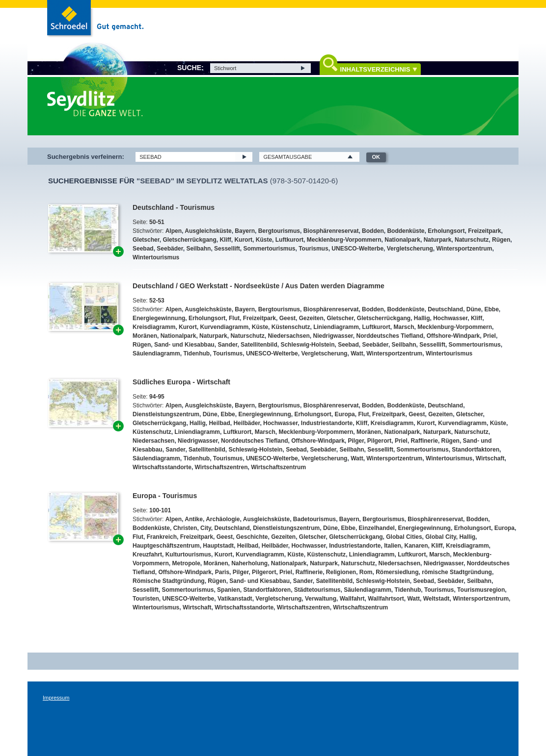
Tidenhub (196, 353)
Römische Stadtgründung (169, 581)
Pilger (356, 440)
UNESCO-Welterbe (357, 248)
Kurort (243, 239)
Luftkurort (289, 239)
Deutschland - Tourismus (174, 207)
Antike (194, 519)
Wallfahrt (352, 598)
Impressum (56, 698)
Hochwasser (450, 318)
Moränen (145, 335)
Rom (366, 572)
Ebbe (491, 309)
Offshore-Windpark (453, 335)
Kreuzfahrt (147, 554)
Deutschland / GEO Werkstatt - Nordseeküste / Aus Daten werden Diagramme (258, 286)
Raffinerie (424, 440)
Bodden (373, 230)
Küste (264, 239)
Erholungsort (446, 230)
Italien (392, 545)
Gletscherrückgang (189, 239)
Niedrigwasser (333, 335)
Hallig (422, 318)
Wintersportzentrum (464, 248)
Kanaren (416, 545)
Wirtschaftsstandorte (162, 467)
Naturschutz (472, 239)
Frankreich (162, 536)
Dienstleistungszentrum (166, 414)
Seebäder (170, 248)
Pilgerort (379, 440)
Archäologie (223, 519)
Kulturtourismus (188, 554)
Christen (185, 528)
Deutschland (445, 309)
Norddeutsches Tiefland (389, 335)
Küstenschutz (291, 327)
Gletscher (146, 239)
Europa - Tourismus (165, 496)
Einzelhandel (377, 528)
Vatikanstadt (235, 598)
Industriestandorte (327, 423)
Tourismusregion (481, 589)
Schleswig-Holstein (307, 344)
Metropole (186, 563)
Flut (234, 318)
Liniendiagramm (336, 327)
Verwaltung (320, 598)
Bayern (245, 230)
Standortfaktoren (475, 449)
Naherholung (249, 563)
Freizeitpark (484, 230)
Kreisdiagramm (154, 327)
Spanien (228, 589)
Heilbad (219, 423)
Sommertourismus (269, 248)
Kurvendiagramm (224, 327)
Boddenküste (405, 230)
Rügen (501, 239)
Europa (344, 414)
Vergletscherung (410, 248)
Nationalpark (402, 239)
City (205, 528)
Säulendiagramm (156, 353)
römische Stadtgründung (457, 572)
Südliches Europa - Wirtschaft (181, 382)
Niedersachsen (288, 335)
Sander (227, 344)
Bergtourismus (279, 230)
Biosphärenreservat (331, 230)
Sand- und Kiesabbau (184, 344)
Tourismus (313, 248)
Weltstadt (436, 598)
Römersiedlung (397, 572)
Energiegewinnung (159, 318)
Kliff (225, 239)
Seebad (143, 248)
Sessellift (227, 248)
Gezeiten (311, 318)
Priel (489, 335)
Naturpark (438, 239)
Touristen (146, 598)
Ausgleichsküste (208, 230)
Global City (440, 536)
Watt (357, 353)
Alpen (173, 230)
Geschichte (252, 536)
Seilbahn (198, 248)
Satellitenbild (259, 344)
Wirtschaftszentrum (278, 467)
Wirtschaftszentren (221, 467)
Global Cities (404, 536)
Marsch (404, 327)
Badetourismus (314, 519)
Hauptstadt (218, 545)
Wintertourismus (156, 257)
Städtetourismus (317, 589)
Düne (473, 309)
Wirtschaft (490, 458)
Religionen (341, 572)
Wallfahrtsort (386, 598)
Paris (222, 572)
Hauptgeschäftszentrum (166, 545)
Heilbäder (246, 423)
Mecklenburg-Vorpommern (344, 239)
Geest (287, 318)
